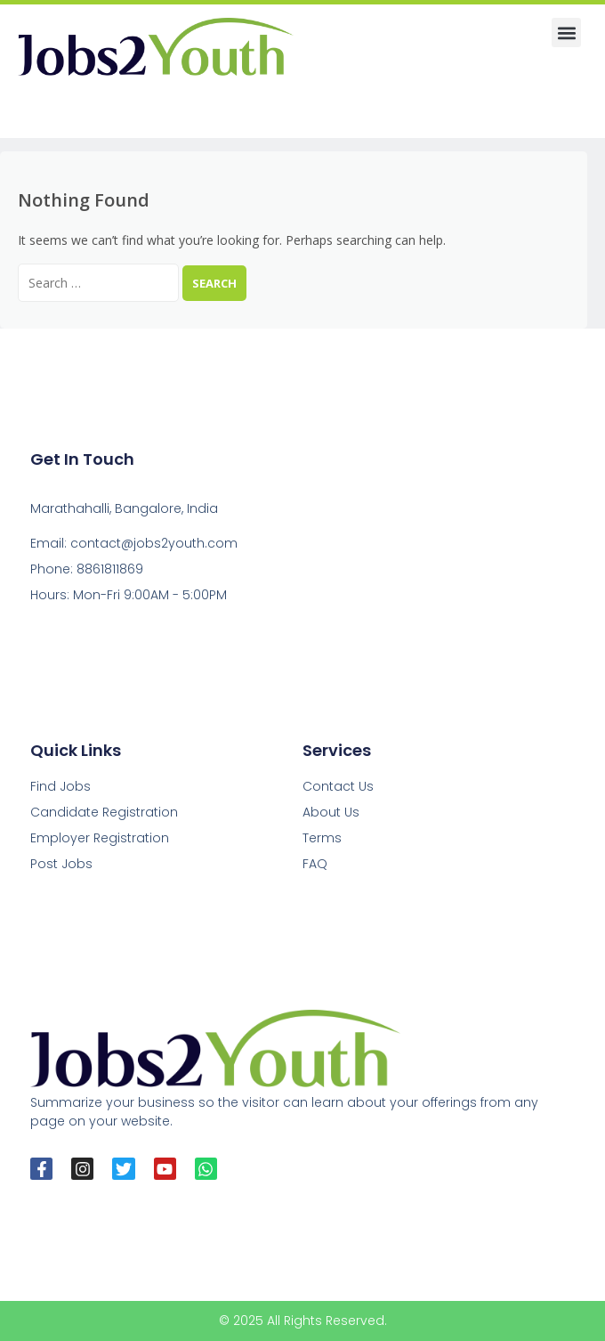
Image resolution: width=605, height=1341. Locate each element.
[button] (566, 32)
